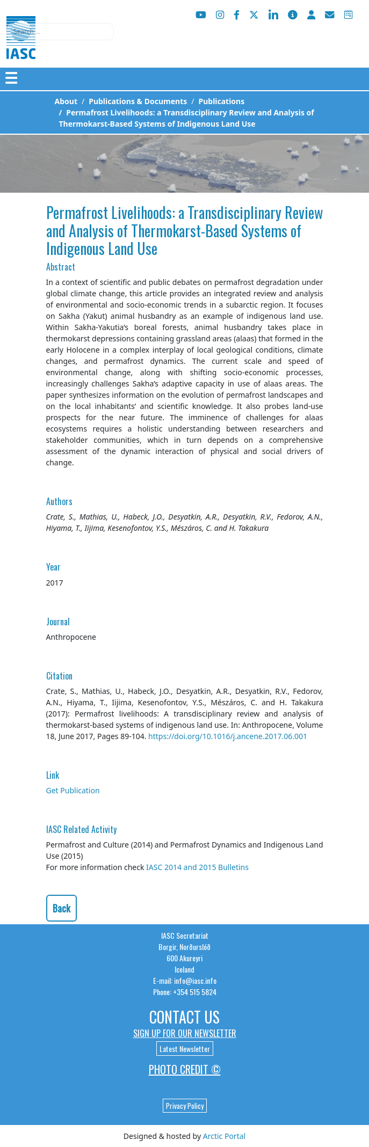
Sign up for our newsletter (184, 1033)
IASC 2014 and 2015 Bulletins (197, 867)
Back (61, 908)
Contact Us (184, 1017)
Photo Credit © (185, 1069)
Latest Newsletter (185, 1048)
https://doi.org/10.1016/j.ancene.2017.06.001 (227, 736)
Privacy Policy (185, 1105)
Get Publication (73, 790)
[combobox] (60, 31)
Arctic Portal (224, 1136)
